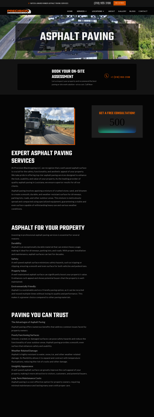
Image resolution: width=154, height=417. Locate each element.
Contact (143, 11)
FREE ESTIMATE (119, 3)
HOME (70, 11)
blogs (132, 11)
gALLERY (122, 11)
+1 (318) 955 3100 (120, 77)
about (111, 11)
